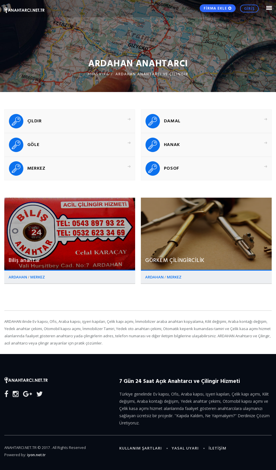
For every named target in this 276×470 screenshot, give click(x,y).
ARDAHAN (18, 277)
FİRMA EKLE (218, 8)
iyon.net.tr (36, 454)
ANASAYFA (98, 73)
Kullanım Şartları (140, 448)
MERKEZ (37, 277)
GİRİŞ (249, 8)
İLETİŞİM (217, 448)
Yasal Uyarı (185, 448)
